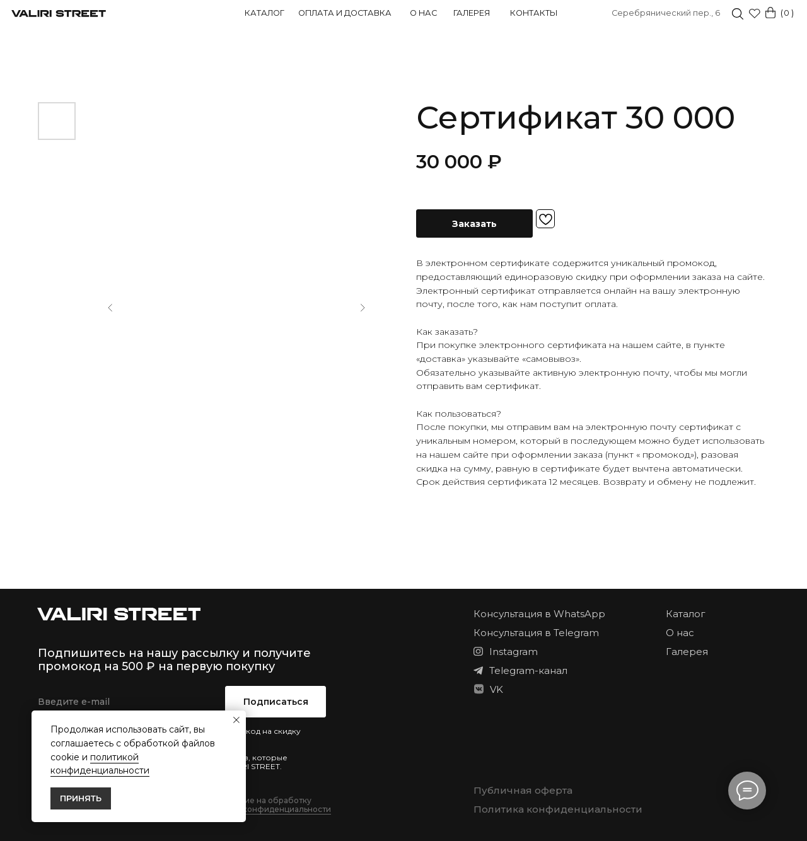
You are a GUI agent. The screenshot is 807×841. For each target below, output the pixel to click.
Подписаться (275, 701)
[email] (125, 701)
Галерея (471, 13)
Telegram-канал (528, 670)
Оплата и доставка (345, 13)
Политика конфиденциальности (557, 809)
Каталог (264, 13)
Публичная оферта (522, 790)
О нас (423, 13)
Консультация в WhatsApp (539, 614)
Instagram (513, 652)
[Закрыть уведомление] (236, 720)
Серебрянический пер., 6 (666, 13)
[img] (737, 14)
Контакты (533, 13)
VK (496, 689)
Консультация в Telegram (536, 633)
